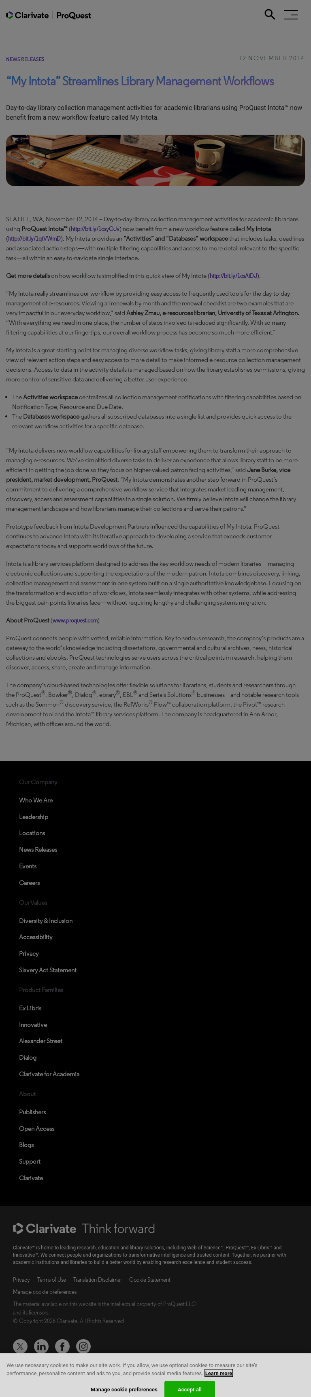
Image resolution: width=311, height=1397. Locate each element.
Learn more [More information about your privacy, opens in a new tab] (218, 1377)
